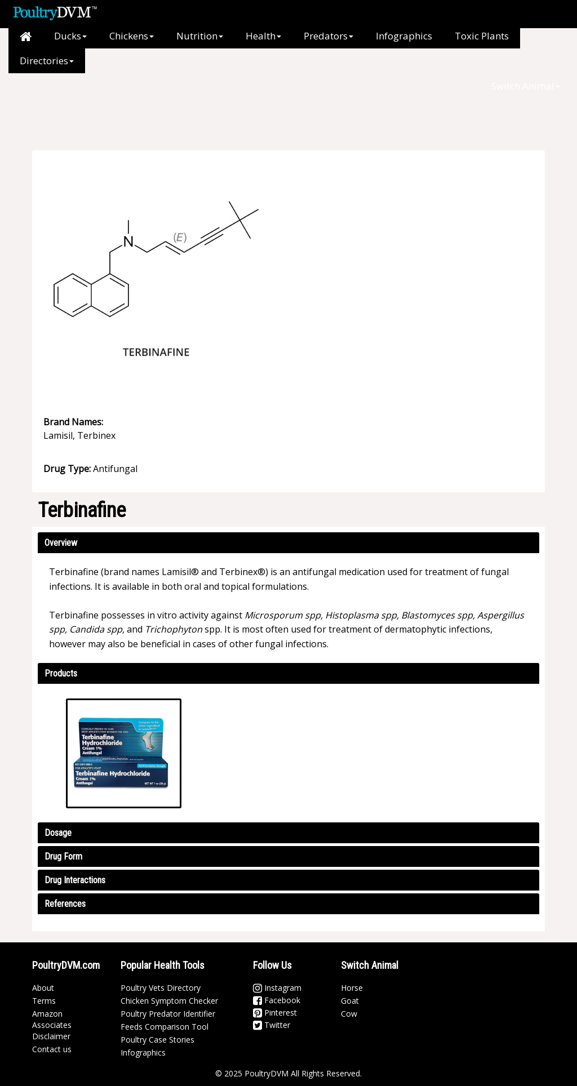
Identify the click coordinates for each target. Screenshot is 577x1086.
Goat (350, 1000)
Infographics (404, 35)
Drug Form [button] (63, 856)
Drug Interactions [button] (75, 880)
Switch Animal (525, 85)
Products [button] (61, 673)
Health (263, 35)
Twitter (271, 1025)
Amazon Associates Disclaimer (52, 1025)
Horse (352, 987)
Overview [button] (61, 542)
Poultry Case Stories (157, 1039)
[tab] (288, 542)
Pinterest (275, 1012)
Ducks (70, 35)
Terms (44, 1000)
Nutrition (199, 35)
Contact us (52, 1049)
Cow (349, 1013)
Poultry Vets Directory (161, 987)
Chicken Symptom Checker (169, 1000)
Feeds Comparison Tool (164, 1026)
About (43, 987)
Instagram (277, 987)
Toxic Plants (482, 35)
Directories (47, 60)
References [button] (65, 903)
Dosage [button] (58, 832)
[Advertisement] (255, 98)
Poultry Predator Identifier (168, 1013)
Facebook (276, 1000)
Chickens (131, 35)
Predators (328, 35)
